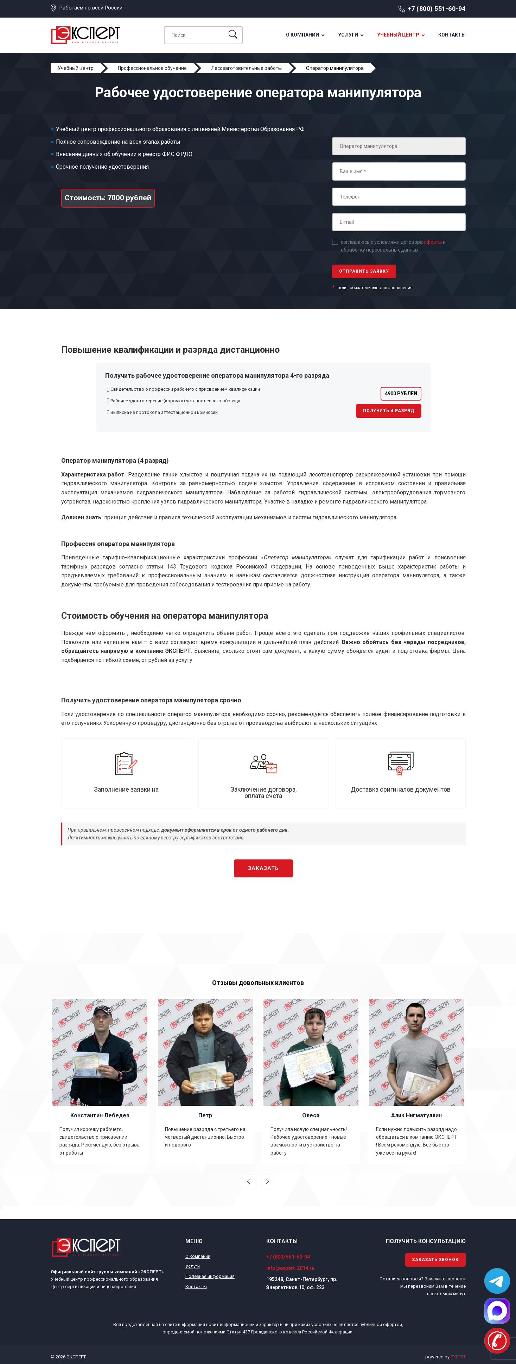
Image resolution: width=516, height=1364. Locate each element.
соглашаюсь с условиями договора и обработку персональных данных (393, 246)
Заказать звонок (435, 1259)
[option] (100, 1080)
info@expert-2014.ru (290, 1268)
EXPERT (458, 1356)
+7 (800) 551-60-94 (437, 8)
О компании (302, 35)
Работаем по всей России (90, 8)
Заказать (263, 868)
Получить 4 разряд (388, 410)
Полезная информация (210, 1276)
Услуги (348, 35)
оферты (433, 242)
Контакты (452, 35)
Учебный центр (398, 35)
